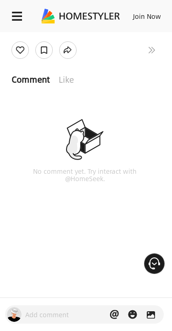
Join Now (147, 16)
